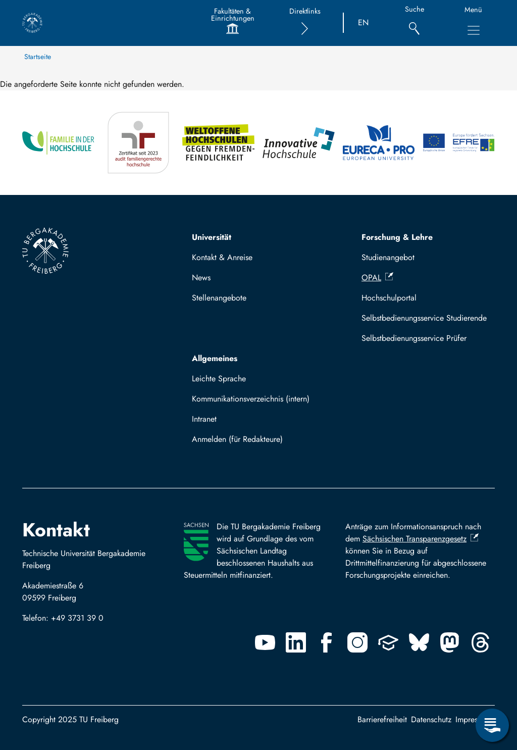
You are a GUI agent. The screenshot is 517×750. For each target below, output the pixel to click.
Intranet (204, 419)
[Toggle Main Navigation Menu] (473, 30)
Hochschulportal (389, 298)
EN (363, 22)
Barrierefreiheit (382, 719)
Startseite (37, 57)
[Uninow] (388, 642)
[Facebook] (327, 642)
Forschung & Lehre (397, 237)
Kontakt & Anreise (222, 257)
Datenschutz (431, 719)
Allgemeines (214, 358)
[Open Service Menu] (492, 725)
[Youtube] (265, 642)
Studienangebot (388, 257)
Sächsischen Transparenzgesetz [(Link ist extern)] (421, 538)
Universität (211, 237)
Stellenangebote (219, 298)
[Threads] (481, 642)
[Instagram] (357, 642)
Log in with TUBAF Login (240, 442)
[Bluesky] (419, 642)
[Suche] (414, 23)
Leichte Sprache (219, 378)
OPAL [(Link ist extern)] (377, 277)
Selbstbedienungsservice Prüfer (414, 338)
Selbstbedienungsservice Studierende (424, 318)
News (201, 277)
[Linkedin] (296, 642)
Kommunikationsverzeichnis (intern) (250, 399)
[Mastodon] (450, 642)
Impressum (473, 719)
